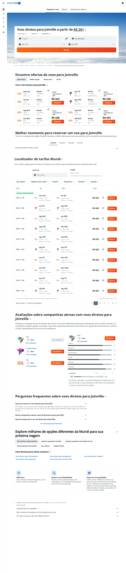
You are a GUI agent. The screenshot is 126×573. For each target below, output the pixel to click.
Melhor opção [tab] (34, 79)
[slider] (101, 176)
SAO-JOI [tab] (53, 143)
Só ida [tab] (58, 79)
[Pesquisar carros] (3, 18)
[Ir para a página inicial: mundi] (14, 3)
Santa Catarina (41, 65)
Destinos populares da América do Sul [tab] (79, 441)
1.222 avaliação (31, 366)
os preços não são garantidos (57, 502)
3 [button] (104, 303)
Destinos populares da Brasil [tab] (51, 441)
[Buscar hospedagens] (3, 14)
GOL (27, 360)
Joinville (50, 65)
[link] (110, 338)
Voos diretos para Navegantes (60, 456)
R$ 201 (79, 29)
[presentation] (85, 30)
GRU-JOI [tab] (71, 143)
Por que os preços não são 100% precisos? (68, 516)
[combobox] (46, 34)
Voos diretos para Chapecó (93, 456)
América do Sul (24, 65)
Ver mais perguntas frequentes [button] (51, 424)
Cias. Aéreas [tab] (45, 446)
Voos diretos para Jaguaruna (26, 459)
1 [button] (95, 303)
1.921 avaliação (31, 354)
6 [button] (112, 303)
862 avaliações (31, 343)
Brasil (32, 65)
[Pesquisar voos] (3, 9)
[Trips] (3, 32)
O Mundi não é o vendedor (68, 508)
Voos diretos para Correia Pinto (61, 459)
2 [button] (99, 303)
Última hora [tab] (48, 79)
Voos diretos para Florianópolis (27, 456)
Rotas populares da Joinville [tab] (27, 446)
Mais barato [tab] (21, 79)
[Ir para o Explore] (3, 27)
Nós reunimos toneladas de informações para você (68, 512)
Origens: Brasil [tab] (59, 446)
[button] (3, 3)
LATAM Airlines (31, 348)
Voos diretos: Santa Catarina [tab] (27, 441)
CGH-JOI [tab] (62, 143)
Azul (27, 337)
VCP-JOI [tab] (80, 143)
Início (15, 65)
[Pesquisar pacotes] (3, 22)
